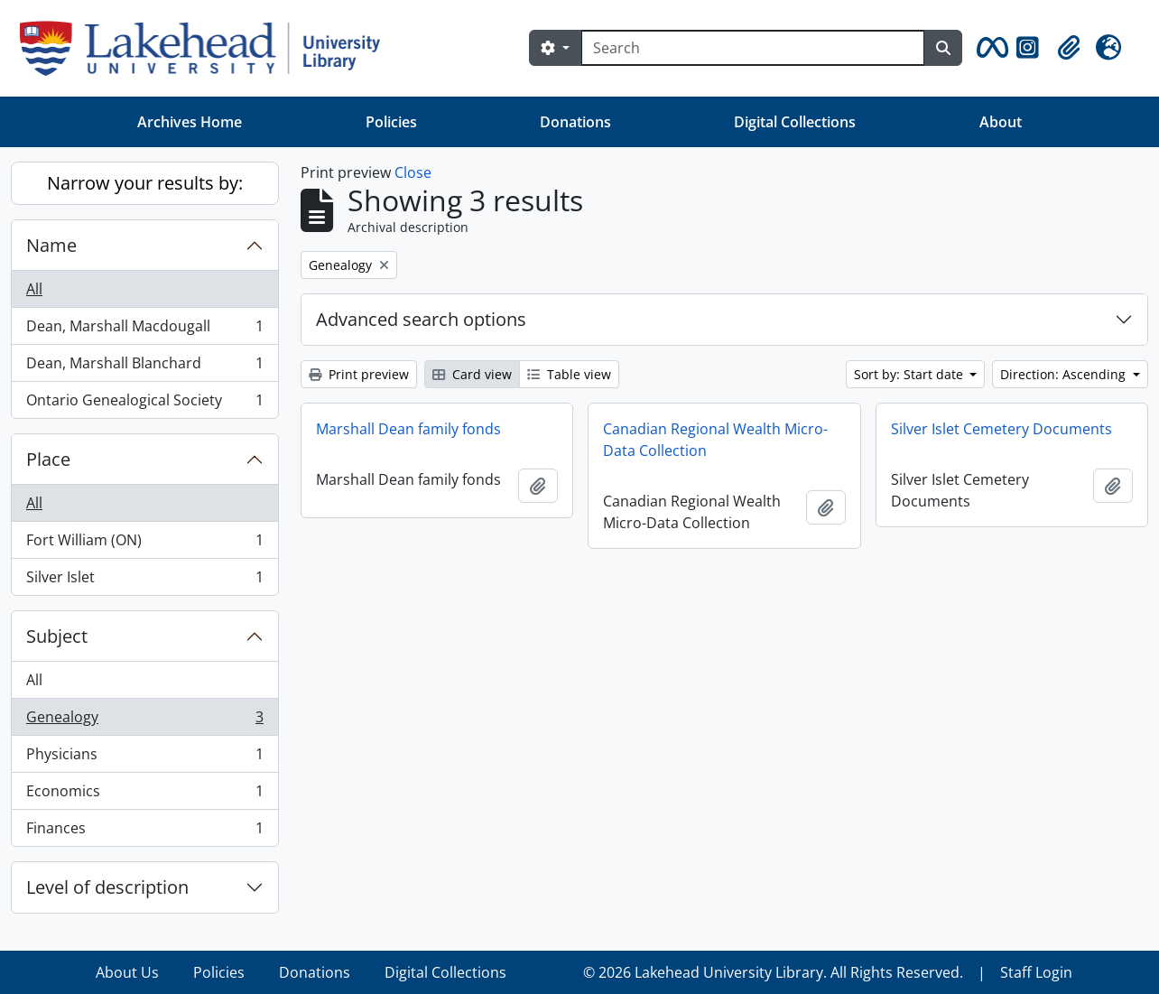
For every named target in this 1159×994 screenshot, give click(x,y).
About (1000, 122)
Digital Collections (795, 122)
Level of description (107, 887)
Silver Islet (144, 580)
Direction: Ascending (1064, 374)
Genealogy (144, 721)
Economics (144, 795)
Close (412, 172)
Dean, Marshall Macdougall (144, 330)
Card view (472, 374)
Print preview (359, 374)
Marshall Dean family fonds (408, 429)
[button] (989, 48)
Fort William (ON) (144, 544)
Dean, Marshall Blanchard (144, 367)
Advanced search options (421, 319)
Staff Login (1036, 972)
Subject (57, 636)
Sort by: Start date (910, 374)
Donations (575, 122)
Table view (569, 374)
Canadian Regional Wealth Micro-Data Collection (715, 439)
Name (51, 245)
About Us (127, 972)
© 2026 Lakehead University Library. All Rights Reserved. (773, 972)
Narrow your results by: (145, 183)
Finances (144, 831)
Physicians (144, 758)
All (34, 289)
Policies (391, 122)
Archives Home (189, 122)
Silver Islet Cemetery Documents (1001, 429)
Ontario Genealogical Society (144, 403)
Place (48, 459)
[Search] (752, 48)
